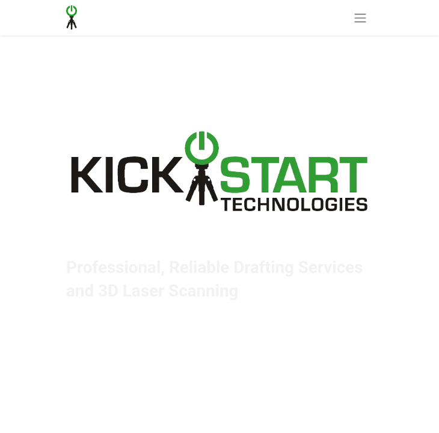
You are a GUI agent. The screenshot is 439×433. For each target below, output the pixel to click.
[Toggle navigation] (360, 18)
